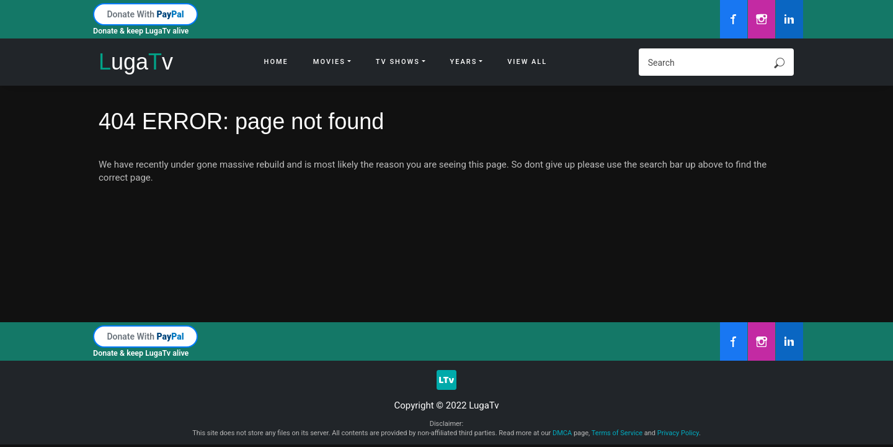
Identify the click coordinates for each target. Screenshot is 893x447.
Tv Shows (398, 62)
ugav (136, 61)
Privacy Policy (678, 433)
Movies (329, 62)
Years (464, 62)
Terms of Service (617, 433)
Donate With (145, 14)
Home (276, 62)
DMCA (562, 433)
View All (527, 62)
